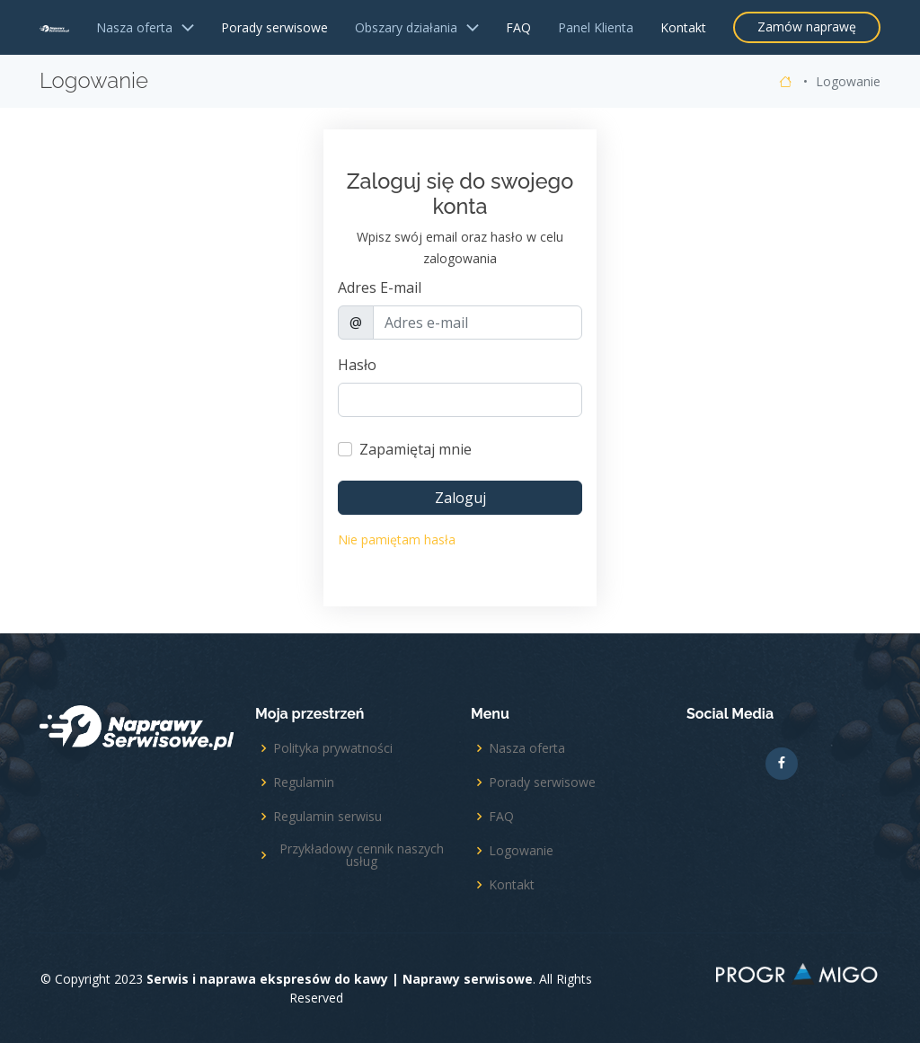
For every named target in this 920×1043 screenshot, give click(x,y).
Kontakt (683, 27)
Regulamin (303, 782)
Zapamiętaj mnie (415, 449)
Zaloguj (460, 498)
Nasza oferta (527, 748)
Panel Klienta (595, 27)
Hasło (357, 365)
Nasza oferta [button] (145, 27)
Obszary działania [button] (417, 27)
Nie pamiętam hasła (397, 539)
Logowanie (521, 850)
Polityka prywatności (333, 748)
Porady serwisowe (274, 27)
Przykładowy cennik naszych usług (361, 855)
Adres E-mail (379, 287)
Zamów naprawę (806, 26)
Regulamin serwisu (327, 816)
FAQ (518, 27)
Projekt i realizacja (798, 977)
